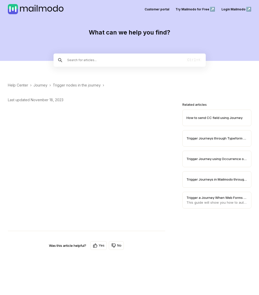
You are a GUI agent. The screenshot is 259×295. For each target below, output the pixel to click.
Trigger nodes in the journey (77, 85)
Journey (40, 85)
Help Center (18, 85)
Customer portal (157, 9)
